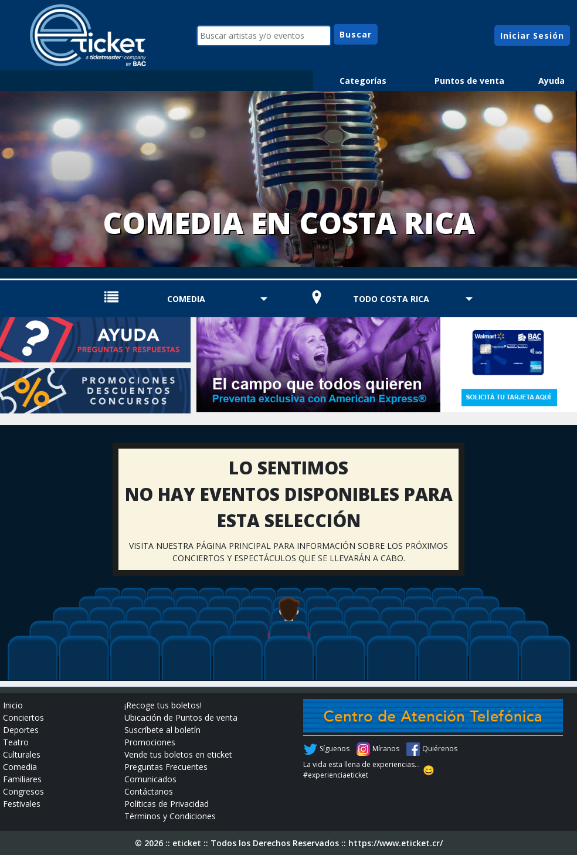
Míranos (385, 749)
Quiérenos (439, 749)
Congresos (23, 791)
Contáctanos (148, 791)
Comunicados (150, 779)
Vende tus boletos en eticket (178, 754)
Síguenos (334, 749)
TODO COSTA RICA (391, 298)
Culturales (21, 754)
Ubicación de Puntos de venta (180, 717)
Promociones (149, 742)
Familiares (22, 779)
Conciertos (23, 717)
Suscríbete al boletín (162, 729)
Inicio (13, 705)
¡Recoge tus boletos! (163, 705)
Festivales (21, 803)
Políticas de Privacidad (166, 803)
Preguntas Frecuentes (166, 766)
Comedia (186, 298)
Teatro (16, 742)
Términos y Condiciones (170, 816)
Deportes (21, 729)
